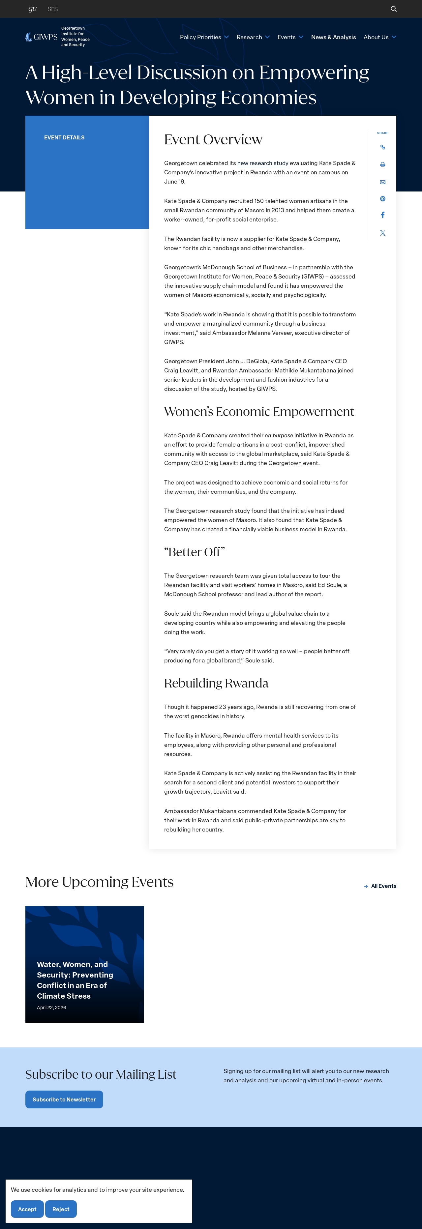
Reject (62, 1208)
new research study (263, 163)
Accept (27, 1208)
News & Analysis (333, 39)
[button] (389, 9)
